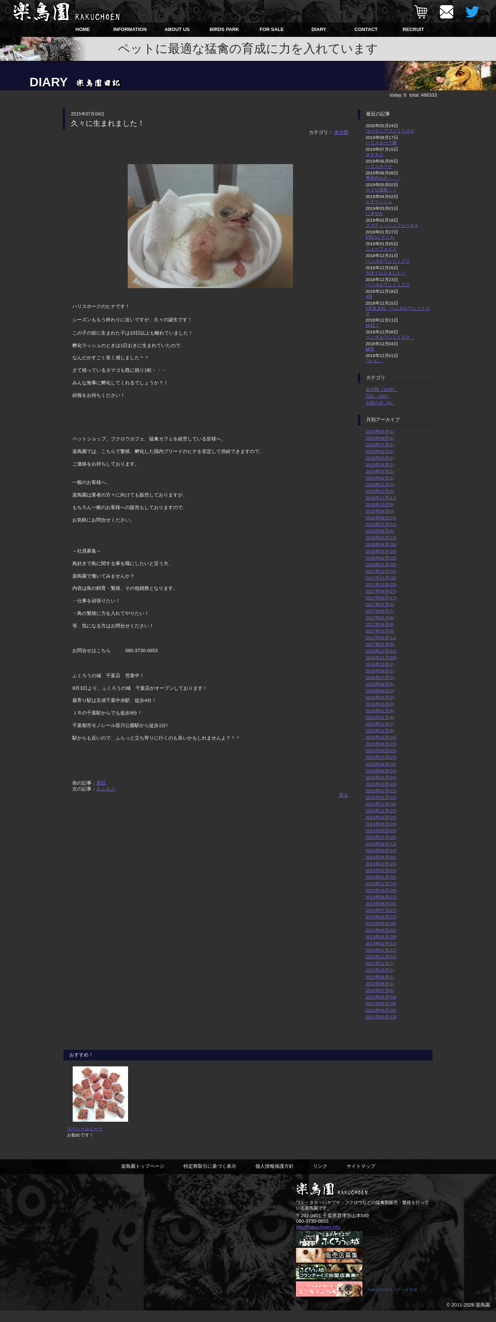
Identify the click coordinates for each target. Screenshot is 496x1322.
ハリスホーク (379, 166)
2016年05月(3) (380, 690)
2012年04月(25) (381, 1010)
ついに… (374, 360)
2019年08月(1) (380, 438)
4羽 (369, 296)
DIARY (318, 29)
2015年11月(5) (380, 730)
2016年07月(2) (380, 677)
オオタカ (374, 154)
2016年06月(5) (380, 684)
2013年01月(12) (381, 950)
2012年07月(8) (380, 990)
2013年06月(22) (381, 916)
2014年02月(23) (381, 870)
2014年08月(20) (381, 830)
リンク (320, 1177)
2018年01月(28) (381, 564)
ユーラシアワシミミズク (390, 130)
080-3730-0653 (312, 1232)
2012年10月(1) (380, 970)
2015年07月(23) (381, 757)
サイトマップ (361, 1177)
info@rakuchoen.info (318, 1237)
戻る (343, 795)
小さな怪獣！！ (381, 189)
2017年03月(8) (380, 631)
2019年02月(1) (380, 477)
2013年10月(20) (381, 890)
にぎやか (374, 213)
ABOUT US (177, 29)
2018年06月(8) (380, 531)
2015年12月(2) (380, 723)
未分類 (341, 132)
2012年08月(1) (380, 983)
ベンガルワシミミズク (388, 261)
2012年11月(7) (380, 963)
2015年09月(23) (381, 743)
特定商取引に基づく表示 (209, 1177)
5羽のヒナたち (380, 237)
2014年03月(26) (381, 863)
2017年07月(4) (380, 604)
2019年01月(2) (380, 484)
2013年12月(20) (381, 883)
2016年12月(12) (381, 650)
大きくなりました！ (386, 272)
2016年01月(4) (380, 717)
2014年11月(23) (381, 810)
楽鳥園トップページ (142, 1177)
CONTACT (366, 29)
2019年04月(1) (380, 464)
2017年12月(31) (381, 571)
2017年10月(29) (381, 584)
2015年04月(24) (381, 777)
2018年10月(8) (380, 504)
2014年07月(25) (381, 837)
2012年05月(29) (381, 1003)
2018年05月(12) (381, 537)
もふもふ (106, 789)
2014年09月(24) (381, 823)
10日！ (372, 325)
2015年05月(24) (381, 770)
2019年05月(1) (380, 458)
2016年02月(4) (380, 710)
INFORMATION (130, 29)
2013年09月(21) (381, 896)
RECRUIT (413, 29)
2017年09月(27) (381, 591)
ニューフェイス (381, 248)
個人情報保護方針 (274, 1177)
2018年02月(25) (381, 558)
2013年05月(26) (381, 923)
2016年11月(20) (381, 657)
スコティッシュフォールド (392, 225)
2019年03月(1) (380, 471)
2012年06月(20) (381, 996)
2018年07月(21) (381, 524)
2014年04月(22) (381, 857)
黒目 (101, 783)
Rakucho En (379, 1301)
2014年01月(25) (381, 877)
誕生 (370, 348)
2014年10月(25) (381, 817)
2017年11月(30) (381, 577)
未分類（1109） (381, 389)
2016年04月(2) (380, 697)
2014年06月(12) (381, 843)
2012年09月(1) (380, 977)
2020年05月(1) (380, 431)
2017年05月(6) (380, 617)
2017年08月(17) (381, 597)
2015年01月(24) (381, 797)
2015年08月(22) (381, 750)
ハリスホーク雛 (381, 142)
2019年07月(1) (380, 444)
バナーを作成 (405, 1301)
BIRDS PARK (224, 29)
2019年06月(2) (380, 451)
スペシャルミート (85, 1139)
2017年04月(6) (380, 624)
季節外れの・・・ (383, 178)
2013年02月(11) (381, 943)
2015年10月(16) (381, 737)
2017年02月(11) (381, 637)
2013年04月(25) (381, 930)
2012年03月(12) (381, 1016)
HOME (83, 29)
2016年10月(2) (380, 664)
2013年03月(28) (381, 936)
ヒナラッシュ (379, 201)
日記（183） (378, 396)
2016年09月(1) (380, 670)
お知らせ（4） (380, 402)
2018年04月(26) (381, 544)
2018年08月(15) (381, 517)
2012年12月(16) (381, 956)
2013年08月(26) (381, 903)
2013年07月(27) (381, 910)
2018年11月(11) (381, 497)
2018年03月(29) (381, 551)
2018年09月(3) (380, 511)
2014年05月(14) (381, 850)
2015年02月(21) (381, 790)
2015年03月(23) (381, 784)
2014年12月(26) (381, 804)
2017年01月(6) (380, 644)
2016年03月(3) (380, 704)
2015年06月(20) (381, 764)
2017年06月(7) (380, 611)
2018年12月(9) (380, 491)
